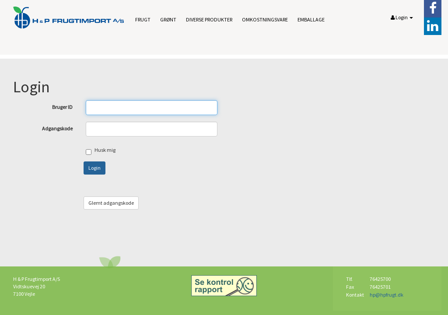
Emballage (311, 19)
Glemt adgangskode (111, 203)
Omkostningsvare (265, 19)
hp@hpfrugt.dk (386, 294)
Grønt (168, 19)
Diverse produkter (209, 19)
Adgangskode (57, 128)
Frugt (142, 19)
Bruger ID (62, 107)
